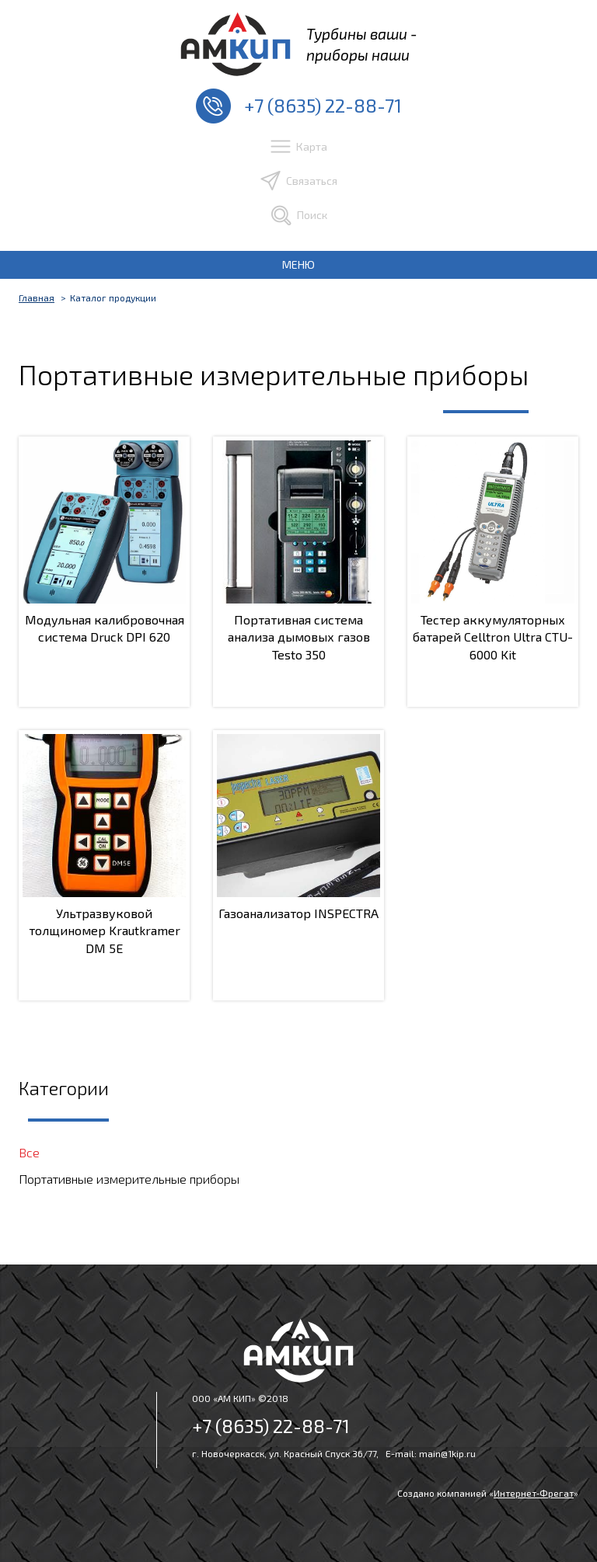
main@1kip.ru (447, 1453)
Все (29, 1152)
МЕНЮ (298, 264)
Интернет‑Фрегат (534, 1492)
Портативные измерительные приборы (129, 1178)
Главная (36, 297)
